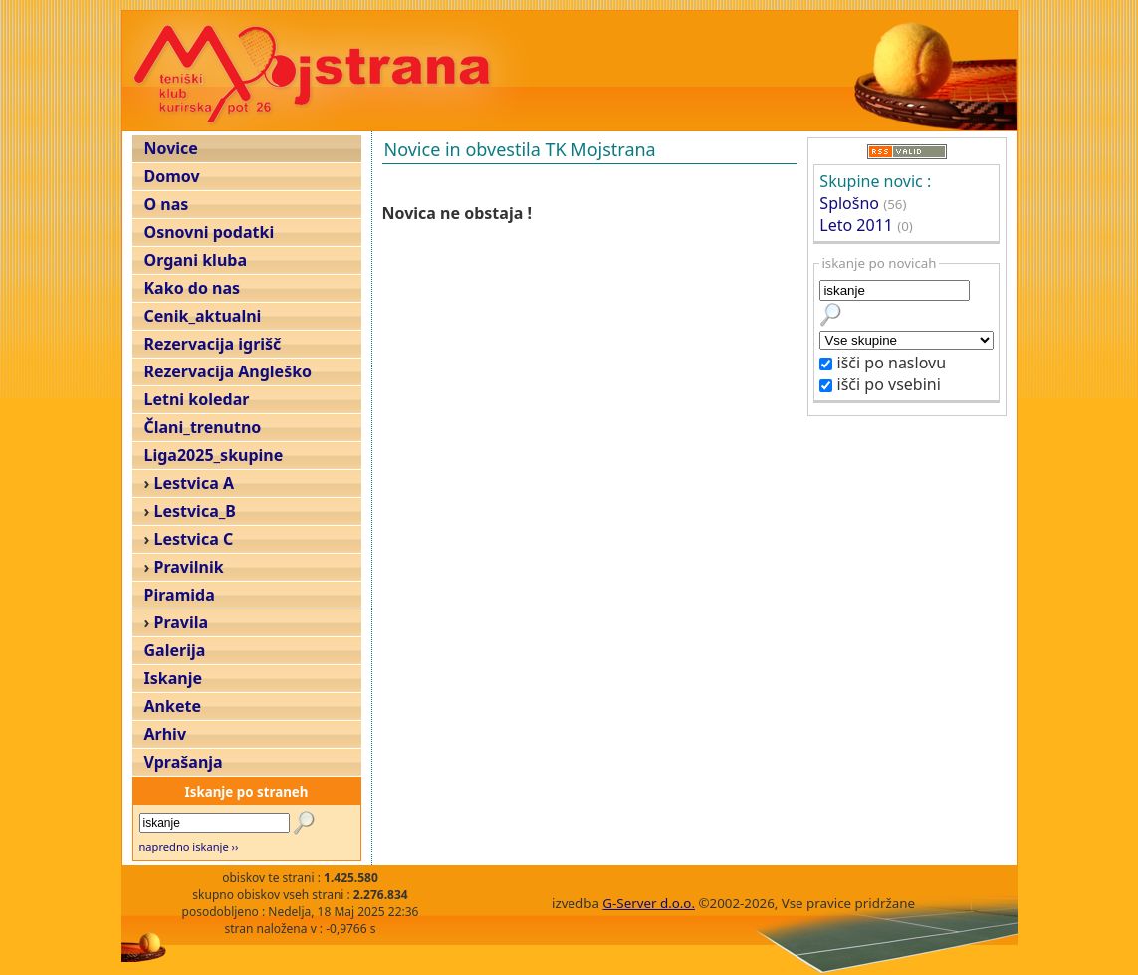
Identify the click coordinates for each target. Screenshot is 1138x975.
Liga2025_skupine (214, 455)
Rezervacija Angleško (228, 371)
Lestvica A (194, 483)
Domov (172, 176)
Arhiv (165, 734)
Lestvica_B (195, 511)
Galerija (175, 650)
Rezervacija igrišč (213, 344)
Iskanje (173, 678)
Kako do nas (192, 288)
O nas (166, 204)
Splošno (849, 203)
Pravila (181, 622)
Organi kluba (195, 260)
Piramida (179, 595)
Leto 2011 (856, 225)
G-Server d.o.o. (648, 903)
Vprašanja (183, 762)
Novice (171, 148)
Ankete (172, 706)
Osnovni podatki (209, 232)
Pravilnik (189, 567)
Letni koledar (197, 399)
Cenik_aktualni (203, 316)
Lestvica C (194, 539)
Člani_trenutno (203, 427)
